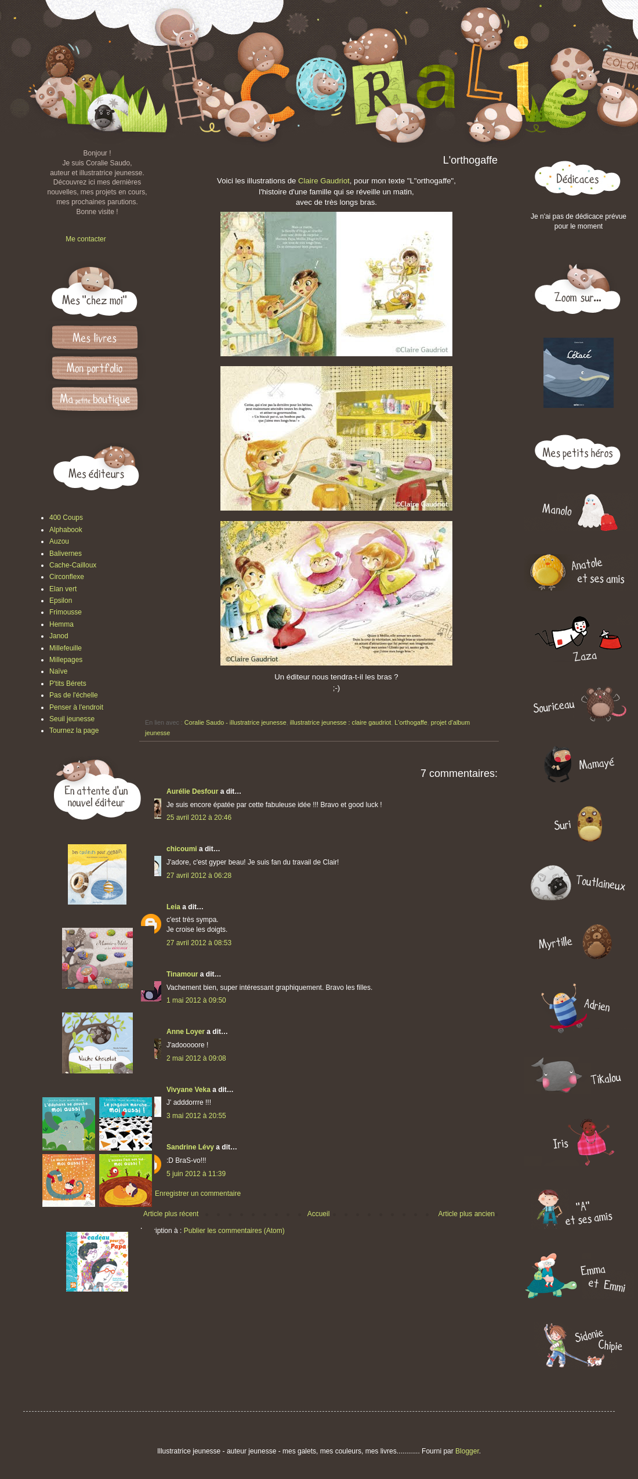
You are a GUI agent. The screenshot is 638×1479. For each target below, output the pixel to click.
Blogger (467, 1451)
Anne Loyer (185, 1032)
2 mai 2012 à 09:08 (196, 1058)
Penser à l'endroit (76, 707)
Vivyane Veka (188, 1090)
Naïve (58, 671)
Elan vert (63, 589)
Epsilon (60, 600)
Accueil (318, 1214)
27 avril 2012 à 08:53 (198, 943)
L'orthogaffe (410, 722)
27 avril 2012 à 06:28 (198, 876)
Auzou (59, 541)
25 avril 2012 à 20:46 (198, 817)
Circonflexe (66, 577)
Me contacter (86, 239)
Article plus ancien (466, 1214)
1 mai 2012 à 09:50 (196, 1000)
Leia (173, 907)
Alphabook (65, 530)
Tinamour (182, 974)
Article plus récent (170, 1214)
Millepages (65, 660)
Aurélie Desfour (192, 791)
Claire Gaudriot (324, 180)
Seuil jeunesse (72, 719)
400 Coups (66, 518)
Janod (58, 636)
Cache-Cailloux (72, 565)
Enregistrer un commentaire (198, 1193)
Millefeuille (65, 648)
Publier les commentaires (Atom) (234, 1231)
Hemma (61, 624)
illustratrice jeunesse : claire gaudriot (341, 722)
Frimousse (65, 612)
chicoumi (181, 849)
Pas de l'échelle (73, 695)
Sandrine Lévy (190, 1147)
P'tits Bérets (67, 683)
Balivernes (65, 553)
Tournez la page (74, 730)
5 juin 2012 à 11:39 (196, 1174)
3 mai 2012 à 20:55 (196, 1116)
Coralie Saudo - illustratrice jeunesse (235, 722)
